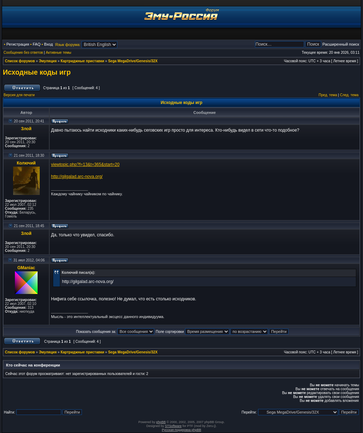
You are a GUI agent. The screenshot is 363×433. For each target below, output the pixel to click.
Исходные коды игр (37, 72)
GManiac (26, 267)
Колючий (26, 163)
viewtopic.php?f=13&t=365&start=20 (85, 164)
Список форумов (20, 61)
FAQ (36, 44)
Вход (48, 44)
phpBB (161, 422)
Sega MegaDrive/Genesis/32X (133, 61)
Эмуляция (48, 61)
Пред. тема (328, 95)
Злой (26, 128)
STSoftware (173, 426)
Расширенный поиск (340, 44)
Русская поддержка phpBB (181, 430)
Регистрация (17, 44)
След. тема (349, 95)
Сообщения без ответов (23, 52)
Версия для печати (19, 95)
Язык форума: (67, 44)
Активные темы (58, 52)
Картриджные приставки (82, 61)
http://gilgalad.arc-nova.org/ (76, 176)
